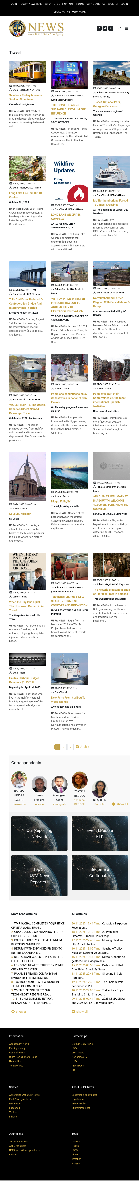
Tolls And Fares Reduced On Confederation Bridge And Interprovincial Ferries (26, 304)
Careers (76, 1142)
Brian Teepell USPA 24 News (26, 294)
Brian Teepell (19, 673)
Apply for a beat (17, 1146)
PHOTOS (79, 3)
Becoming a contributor (84, 1095)
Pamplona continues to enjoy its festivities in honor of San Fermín (69, 398)
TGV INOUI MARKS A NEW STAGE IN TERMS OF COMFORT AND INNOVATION (69, 602)
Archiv (82, 747)
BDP (74, 1070)
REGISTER (113, 3)
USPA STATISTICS (95, 3)
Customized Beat (81, 1108)
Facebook (14, 1108)
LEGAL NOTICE (62, 11)
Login (124, 3)
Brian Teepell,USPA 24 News (26, 90)
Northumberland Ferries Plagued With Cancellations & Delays (111, 303)
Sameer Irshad (20, 597)
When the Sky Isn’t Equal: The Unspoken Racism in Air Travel (27, 607)
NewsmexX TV (79, 1057)
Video (75, 1155)
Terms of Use (16, 1066)
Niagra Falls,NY (60, 502)
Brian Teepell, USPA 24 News (69, 209)
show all (120, 804)
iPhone (13, 1117)
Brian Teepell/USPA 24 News (27, 188)
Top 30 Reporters (18, 1142)
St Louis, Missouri (20, 514)
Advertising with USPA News (24, 1095)
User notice (15, 1061)
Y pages (76, 1163)
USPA (75, 1048)
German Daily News (82, 1044)
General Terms (17, 1053)
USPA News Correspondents (24, 1150)
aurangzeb (59, 804)
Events (12, 1155)
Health (75, 1146)
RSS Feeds (14, 1104)
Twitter (13, 1112)
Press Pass (78, 1066)
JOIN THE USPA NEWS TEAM (26, 3)
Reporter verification (58, 3)
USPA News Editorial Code (23, 1057)
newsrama (19, 804)
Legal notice (78, 1099)
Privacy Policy (79, 1104)
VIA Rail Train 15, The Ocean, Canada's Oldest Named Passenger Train (27, 409)
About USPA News (19, 1044)
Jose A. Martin (62, 389)
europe (39, 804)
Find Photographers (20, 1099)
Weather (76, 1159)
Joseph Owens (20, 509)
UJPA (75, 1061)
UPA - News (78, 1053)
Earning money (17, 1048)
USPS (75, 1150)
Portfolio (99, 804)
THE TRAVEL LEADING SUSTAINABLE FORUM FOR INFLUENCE (68, 110)
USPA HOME (79, 11)
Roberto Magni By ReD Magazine (113, 585)
